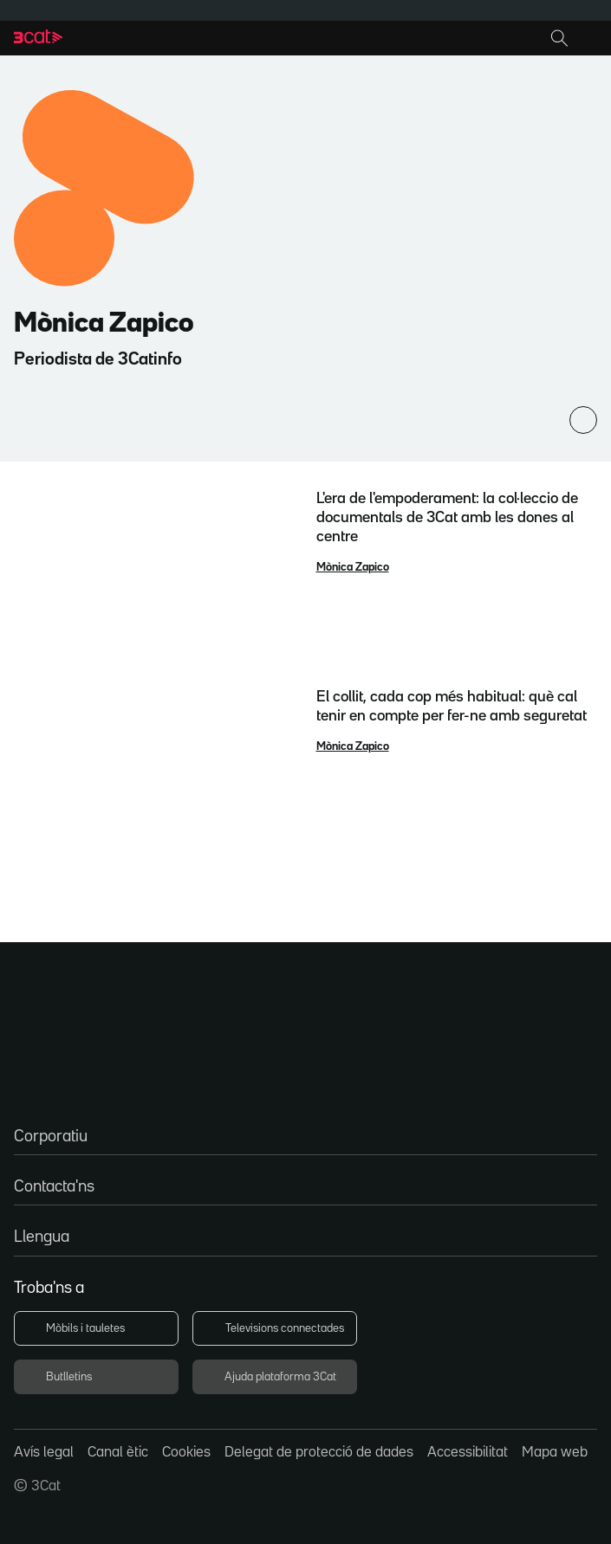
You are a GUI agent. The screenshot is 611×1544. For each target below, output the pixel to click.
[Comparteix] (583, 420)
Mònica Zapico (352, 567)
